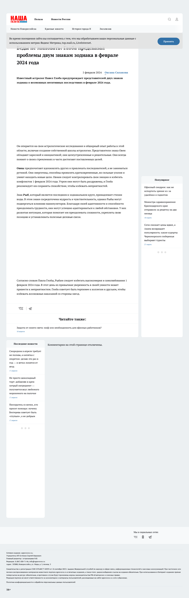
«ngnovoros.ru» (27, 553)
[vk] (21, 308)
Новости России (60, 19)
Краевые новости (54, 28)
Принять (168, 41)
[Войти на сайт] (177, 19)
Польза (38, 19)
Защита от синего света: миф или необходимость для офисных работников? (72, 329)
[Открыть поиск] (169, 19)
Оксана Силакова (116, 72)
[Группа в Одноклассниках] (143, 537)
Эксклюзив (105, 28)
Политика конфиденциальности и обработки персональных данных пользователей (40, 582)
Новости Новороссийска (23, 28)
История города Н (81, 28)
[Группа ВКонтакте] (135, 537)
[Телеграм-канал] (150, 537)
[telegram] (31, 308)
